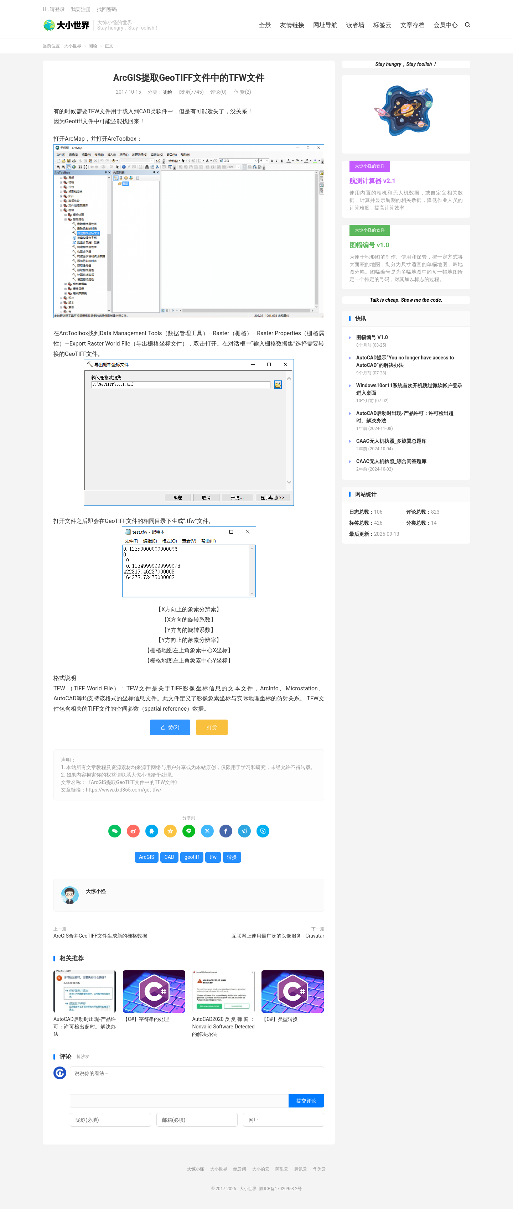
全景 (265, 24)
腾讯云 (300, 1169)
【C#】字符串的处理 (146, 1019)
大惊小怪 (96, 891)
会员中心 (446, 24)
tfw (213, 857)
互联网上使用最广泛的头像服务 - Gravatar (278, 936)
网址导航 (325, 24)
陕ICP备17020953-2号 (280, 1188)
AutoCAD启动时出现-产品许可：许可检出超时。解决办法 (84, 1026)
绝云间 (239, 1169)
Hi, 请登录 (54, 9)
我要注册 (81, 9)
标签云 (382, 24)
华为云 (319, 1169)
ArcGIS (146, 857)
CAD (169, 857)
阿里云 (281, 1169)
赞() (242, 92)
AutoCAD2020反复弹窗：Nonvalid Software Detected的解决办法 (223, 1026)
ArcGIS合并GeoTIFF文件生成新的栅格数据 (100, 936)
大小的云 (260, 1169)
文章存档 (412, 24)
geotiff (192, 857)
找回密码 (107, 9)
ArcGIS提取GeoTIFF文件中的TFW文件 (188, 78)
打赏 (212, 727)
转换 (232, 857)
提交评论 (306, 1101)
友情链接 (292, 24)
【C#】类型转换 (279, 1019)
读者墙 (355, 24)
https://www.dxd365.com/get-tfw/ (124, 790)
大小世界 (66, 25)
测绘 (93, 45)
